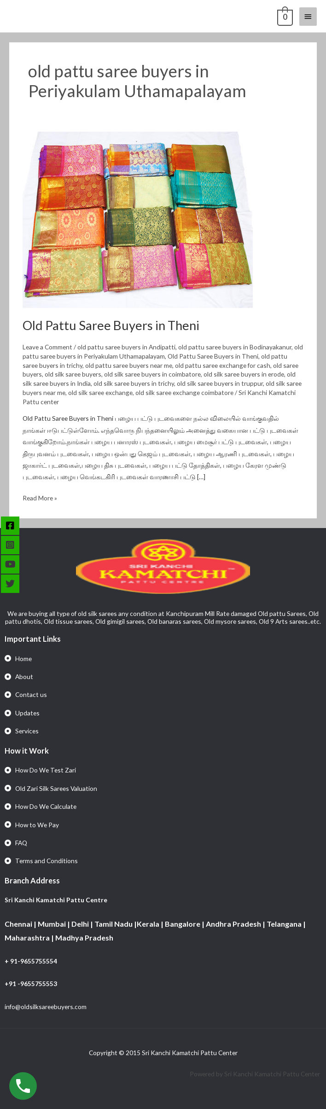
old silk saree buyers (73, 374)
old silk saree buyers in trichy (133, 383)
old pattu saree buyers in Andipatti (126, 347)
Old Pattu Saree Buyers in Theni (111, 325)
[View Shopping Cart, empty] (284, 16)
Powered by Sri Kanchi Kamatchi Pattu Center (255, 1074)
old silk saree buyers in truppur (220, 383)
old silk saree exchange (100, 392)
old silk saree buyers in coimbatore (152, 374)
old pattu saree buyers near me (128, 365)
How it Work (27, 750)
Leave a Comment (47, 347)
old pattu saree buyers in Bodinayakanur (234, 347)
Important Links (33, 638)
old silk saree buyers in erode (244, 374)
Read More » (40, 497)
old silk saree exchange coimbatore (184, 392)
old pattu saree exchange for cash (222, 365)
